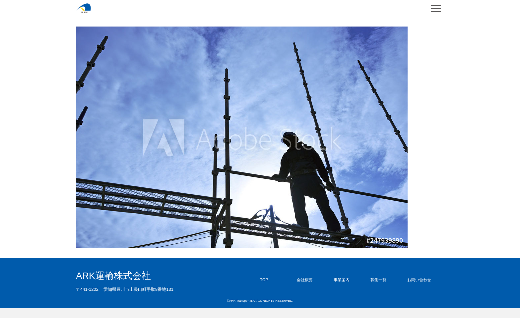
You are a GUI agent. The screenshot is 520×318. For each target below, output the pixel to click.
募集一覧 (378, 280)
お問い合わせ (419, 280)
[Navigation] (435, 8)
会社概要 (305, 280)
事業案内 (342, 280)
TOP (264, 280)
